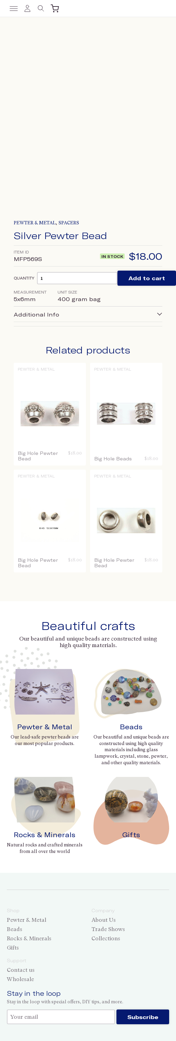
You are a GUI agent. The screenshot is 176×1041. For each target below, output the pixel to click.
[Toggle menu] (14, 8)
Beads (131, 727)
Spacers (69, 222)
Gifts (131, 835)
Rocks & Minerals (44, 835)
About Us (103, 920)
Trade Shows (108, 929)
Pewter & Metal (34, 222)
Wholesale (20, 979)
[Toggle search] (41, 8)
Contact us (21, 970)
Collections (105, 938)
